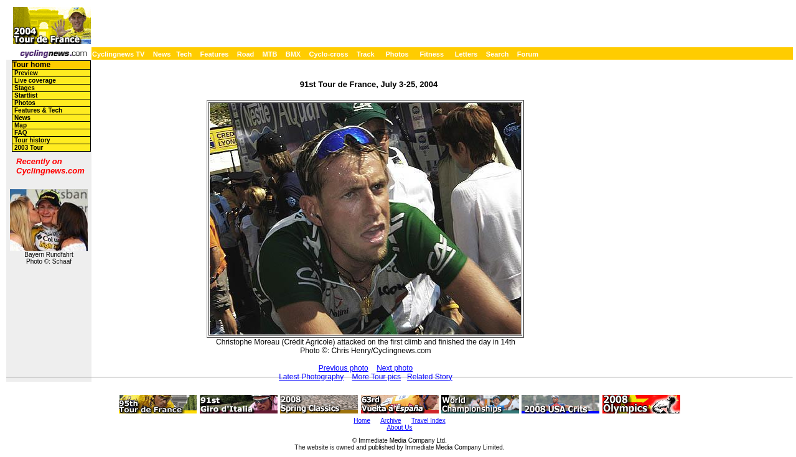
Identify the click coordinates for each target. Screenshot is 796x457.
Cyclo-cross (329, 54)
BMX (293, 54)
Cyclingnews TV (118, 54)
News (162, 54)
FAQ (20, 132)
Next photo (395, 368)
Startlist (25, 95)
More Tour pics (376, 376)
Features (214, 54)
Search (497, 54)
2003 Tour (29, 147)
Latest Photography (311, 376)
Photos (396, 54)
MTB (270, 54)
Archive (390, 420)
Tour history (32, 140)
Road (246, 54)
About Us (399, 427)
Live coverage (35, 80)
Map (20, 125)
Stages (24, 88)
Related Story (429, 376)
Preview (26, 73)
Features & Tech (38, 110)
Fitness (431, 54)
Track (366, 54)
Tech (184, 54)
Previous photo (343, 368)
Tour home (31, 64)
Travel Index (428, 420)
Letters (466, 54)
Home (362, 420)
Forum (527, 54)
